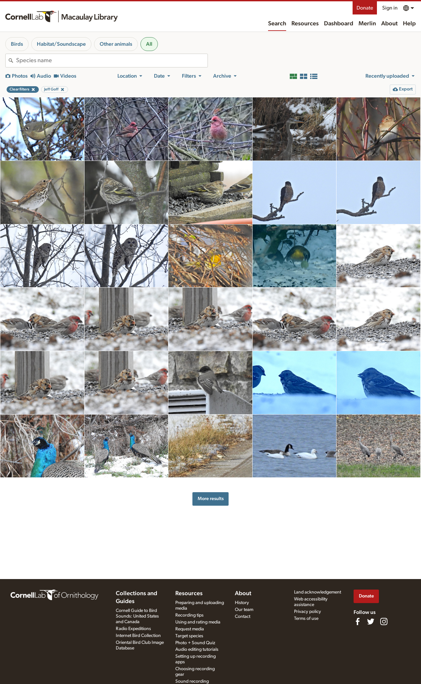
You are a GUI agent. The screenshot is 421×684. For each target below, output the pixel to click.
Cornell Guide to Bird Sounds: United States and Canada (137, 616)
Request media (189, 629)
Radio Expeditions (133, 628)
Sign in (390, 8)
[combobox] (112, 60)
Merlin (367, 24)
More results (211, 498)
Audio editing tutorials (196, 649)
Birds (17, 44)
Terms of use (306, 618)
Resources (305, 24)
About (389, 24)
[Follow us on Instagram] (384, 621)
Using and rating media (197, 622)
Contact (242, 616)
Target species (189, 636)
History (242, 602)
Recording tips (189, 615)
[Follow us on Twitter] (371, 621)
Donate (365, 8)
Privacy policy (307, 611)
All (149, 44)
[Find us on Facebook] (357, 621)
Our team (244, 609)
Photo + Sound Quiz (195, 643)
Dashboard (338, 24)
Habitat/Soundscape (61, 44)
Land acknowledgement (317, 592)
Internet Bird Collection (138, 635)
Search (277, 24)
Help (409, 24)
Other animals (116, 44)
